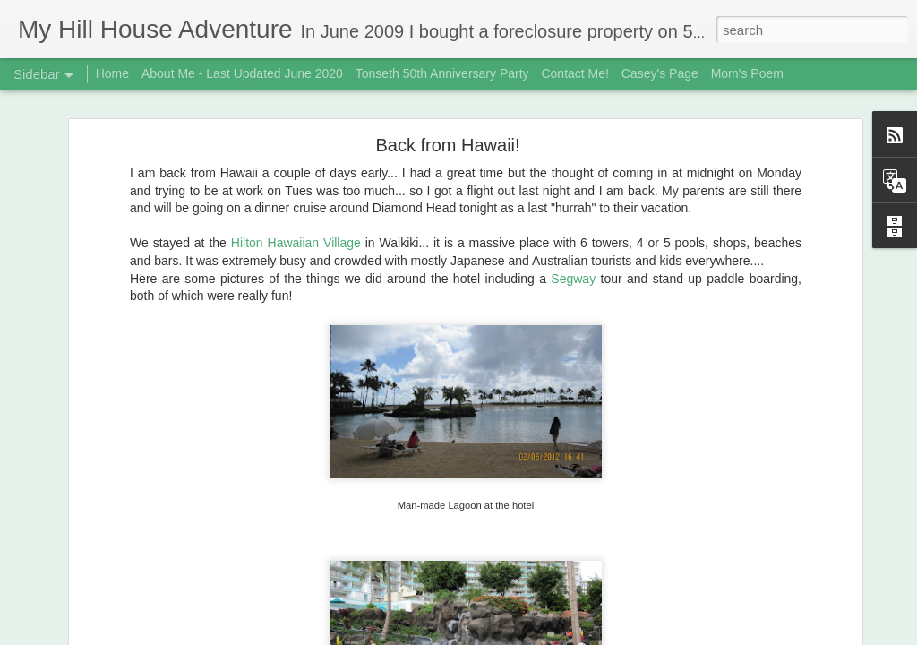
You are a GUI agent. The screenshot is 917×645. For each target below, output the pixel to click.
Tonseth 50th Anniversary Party (442, 73)
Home (112, 73)
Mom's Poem (747, 73)
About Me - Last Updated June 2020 (242, 73)
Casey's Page (659, 73)
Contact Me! (574, 73)
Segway (575, 274)
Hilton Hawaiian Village (296, 238)
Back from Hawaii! (447, 140)
